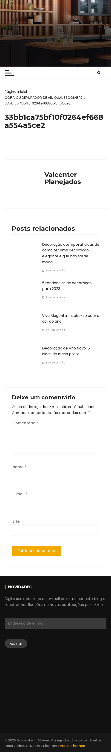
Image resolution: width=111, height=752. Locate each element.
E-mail (19, 494)
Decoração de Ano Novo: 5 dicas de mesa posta (66, 351)
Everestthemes (71, 745)
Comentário (25, 423)
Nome (19, 467)
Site (16, 521)
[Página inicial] (16, 91)
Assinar (16, 643)
